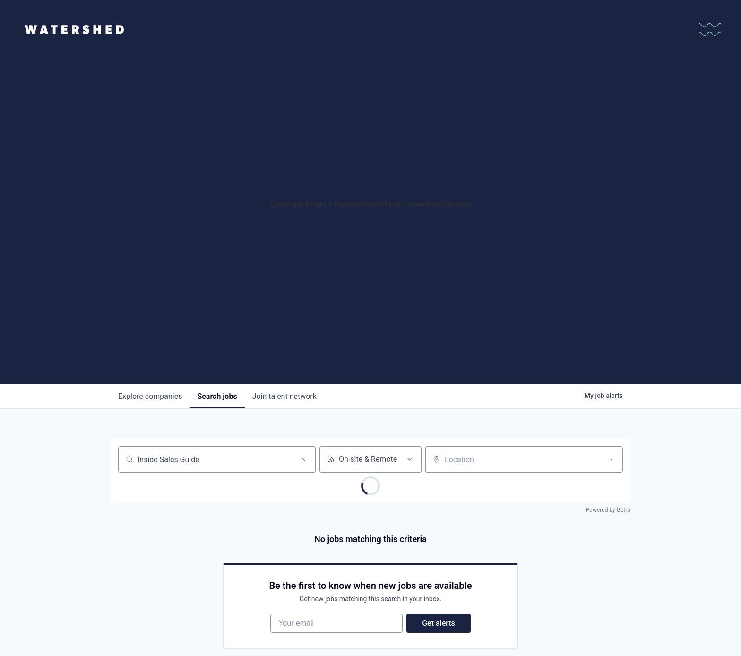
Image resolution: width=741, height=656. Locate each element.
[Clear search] (303, 459)
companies (150, 396)
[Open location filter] (610, 459)
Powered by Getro (608, 510)
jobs (217, 396)
